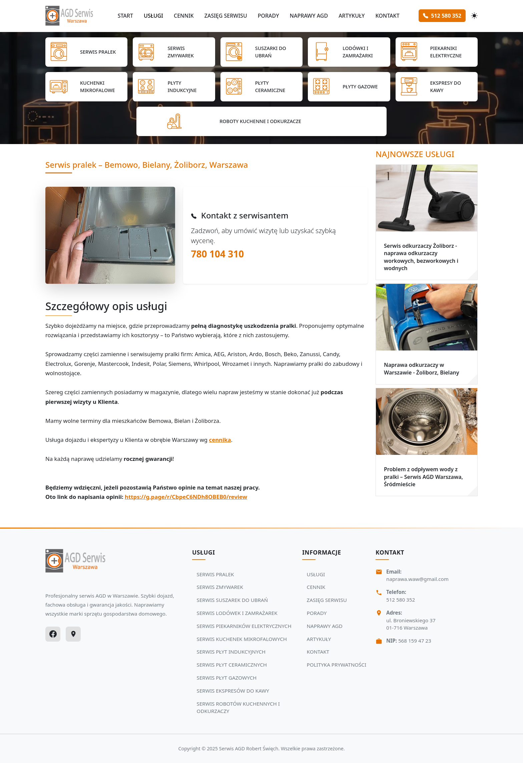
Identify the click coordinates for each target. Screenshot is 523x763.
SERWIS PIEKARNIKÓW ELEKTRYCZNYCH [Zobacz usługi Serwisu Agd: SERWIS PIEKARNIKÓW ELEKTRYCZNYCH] (244, 626)
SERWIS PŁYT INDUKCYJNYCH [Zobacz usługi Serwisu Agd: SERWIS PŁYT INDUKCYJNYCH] (231, 651)
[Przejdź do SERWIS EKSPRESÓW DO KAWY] (437, 86)
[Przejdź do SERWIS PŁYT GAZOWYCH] (349, 86)
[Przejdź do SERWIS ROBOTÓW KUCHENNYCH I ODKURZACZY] (261, 121)
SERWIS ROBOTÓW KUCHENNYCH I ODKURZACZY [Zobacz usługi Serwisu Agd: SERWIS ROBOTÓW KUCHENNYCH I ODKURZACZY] (238, 707)
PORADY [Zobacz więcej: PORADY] (317, 613)
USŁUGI (153, 15)
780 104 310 (217, 253)
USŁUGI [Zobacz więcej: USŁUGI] (316, 574)
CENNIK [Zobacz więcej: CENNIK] (316, 587)
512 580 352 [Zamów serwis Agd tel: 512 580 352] (442, 15)
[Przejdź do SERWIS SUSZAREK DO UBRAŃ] (261, 52)
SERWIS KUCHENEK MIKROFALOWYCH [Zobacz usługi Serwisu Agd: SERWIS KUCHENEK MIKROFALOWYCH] (242, 639)
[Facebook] (52, 634)
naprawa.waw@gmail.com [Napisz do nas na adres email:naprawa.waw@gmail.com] (417, 579)
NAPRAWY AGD (309, 15)
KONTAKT (387, 15)
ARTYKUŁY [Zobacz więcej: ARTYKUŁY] (319, 639)
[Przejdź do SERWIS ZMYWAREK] (174, 52)
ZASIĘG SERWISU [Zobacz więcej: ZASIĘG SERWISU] (327, 600)
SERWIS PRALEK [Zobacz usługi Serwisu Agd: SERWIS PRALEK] (215, 574)
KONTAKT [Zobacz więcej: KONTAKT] (318, 651)
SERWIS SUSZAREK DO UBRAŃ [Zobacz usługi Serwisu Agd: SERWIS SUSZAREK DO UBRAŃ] (232, 600)
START (125, 15)
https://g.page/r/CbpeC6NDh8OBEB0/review (186, 497)
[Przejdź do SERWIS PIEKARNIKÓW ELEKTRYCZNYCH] (437, 52)
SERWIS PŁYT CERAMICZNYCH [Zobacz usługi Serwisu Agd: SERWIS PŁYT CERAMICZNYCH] (232, 664)
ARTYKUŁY (352, 15)
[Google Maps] (73, 634)
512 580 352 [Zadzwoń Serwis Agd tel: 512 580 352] (400, 599)
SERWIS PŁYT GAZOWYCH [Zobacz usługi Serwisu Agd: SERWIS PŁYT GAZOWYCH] (227, 677)
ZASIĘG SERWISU (225, 15)
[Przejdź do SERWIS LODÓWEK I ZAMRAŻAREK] (349, 52)
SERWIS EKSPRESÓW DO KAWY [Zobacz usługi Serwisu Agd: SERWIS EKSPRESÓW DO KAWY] (233, 690)
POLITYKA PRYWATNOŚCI (337, 664)
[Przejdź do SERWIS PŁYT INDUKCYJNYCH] (174, 86)
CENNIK (184, 15)
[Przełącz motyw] (474, 15)
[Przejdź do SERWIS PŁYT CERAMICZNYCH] (261, 86)
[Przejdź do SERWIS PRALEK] (86, 52)
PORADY (268, 15)
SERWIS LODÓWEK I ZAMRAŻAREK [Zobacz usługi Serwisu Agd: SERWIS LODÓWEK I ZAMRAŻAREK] (237, 613)
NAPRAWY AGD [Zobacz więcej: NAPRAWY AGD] (325, 626)
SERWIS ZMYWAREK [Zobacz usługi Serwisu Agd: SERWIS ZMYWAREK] (220, 587)
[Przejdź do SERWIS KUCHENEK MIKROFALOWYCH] (86, 86)
